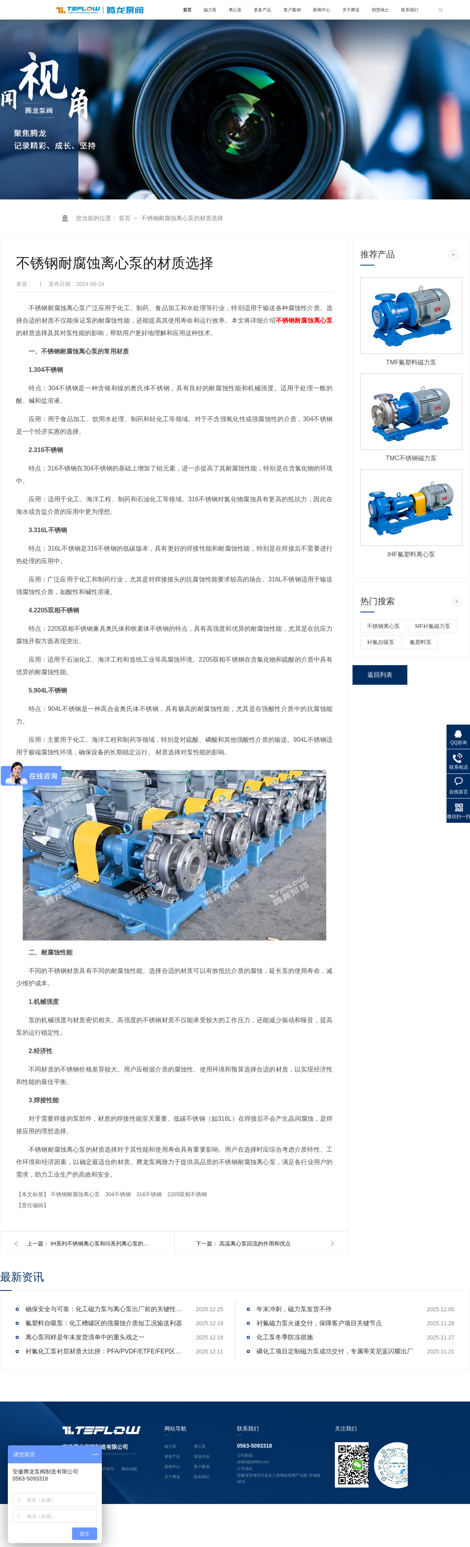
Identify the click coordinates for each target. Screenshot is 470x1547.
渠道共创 (202, 1456)
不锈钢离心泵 (383, 626)
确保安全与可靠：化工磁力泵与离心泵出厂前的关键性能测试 (103, 1309)
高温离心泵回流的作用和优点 (255, 1244)
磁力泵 (210, 9)
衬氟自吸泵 (380, 642)
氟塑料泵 (421, 642)
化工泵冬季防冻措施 (285, 1337)
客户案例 (292, 9)
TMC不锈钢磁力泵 (411, 458)
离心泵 (235, 9)
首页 (187, 9)
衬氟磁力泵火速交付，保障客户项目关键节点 (319, 1323)
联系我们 (409, 9)
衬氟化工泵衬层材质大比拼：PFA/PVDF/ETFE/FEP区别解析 (103, 1351)
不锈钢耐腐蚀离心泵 (76, 1195)
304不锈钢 (118, 1195)
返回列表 (379, 675)
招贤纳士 (380, 9)
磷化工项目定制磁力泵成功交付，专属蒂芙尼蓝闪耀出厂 (335, 1351)
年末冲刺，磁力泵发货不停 (294, 1309)
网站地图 (129, 1469)
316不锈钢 (149, 1195)
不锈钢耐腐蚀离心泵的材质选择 (182, 218)
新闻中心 (321, 9)
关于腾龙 (351, 9)
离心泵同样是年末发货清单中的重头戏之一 (85, 1337)
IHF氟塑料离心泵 (411, 554)
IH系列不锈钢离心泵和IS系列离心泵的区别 (101, 1244)
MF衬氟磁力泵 (432, 626)
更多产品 (262, 9)
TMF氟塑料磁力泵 (411, 362)
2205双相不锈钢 (187, 1195)
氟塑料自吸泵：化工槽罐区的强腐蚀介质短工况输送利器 (103, 1323)
